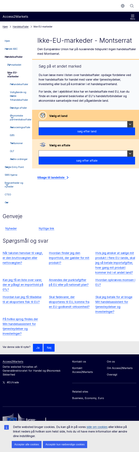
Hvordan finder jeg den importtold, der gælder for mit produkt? (69, 257)
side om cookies (97, 427)
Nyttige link (46, 228)
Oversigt (112, 374)
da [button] (123, 6)
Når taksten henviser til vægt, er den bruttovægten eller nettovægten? (23, 257)
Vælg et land (58, 116)
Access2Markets (13, 361)
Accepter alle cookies (26, 444)
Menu (132, 17)
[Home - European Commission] (26, 419)
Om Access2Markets (120, 368)
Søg (132, 6)
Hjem (5, 26)
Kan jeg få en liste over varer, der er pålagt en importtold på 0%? (23, 284)
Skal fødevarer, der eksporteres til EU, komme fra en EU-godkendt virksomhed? (69, 301)
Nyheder (11, 228)
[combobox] (86, 124)
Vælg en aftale (59, 145)
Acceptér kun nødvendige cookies (65, 444)
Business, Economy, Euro (88, 398)
